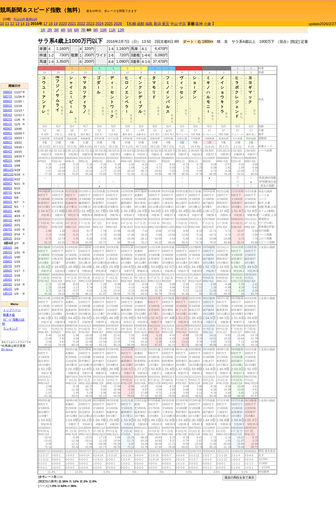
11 (7, 24)
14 (22, 24)
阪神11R (31, 19)
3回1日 (7, 220)
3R (56, 30)
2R (49, 30)
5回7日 (7, 96)
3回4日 (7, 206)
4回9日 (7, 128)
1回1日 (7, 293)
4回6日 (7, 142)
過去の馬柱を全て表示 (239, 477)
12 (12, 24)
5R (70, 30)
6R (76, 30)
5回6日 (7, 101)
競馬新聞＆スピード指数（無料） (41, 10)
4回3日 (7, 156)
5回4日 (7, 110)
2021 (72, 24)
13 (17, 24)
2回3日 (7, 247)
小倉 (207, 24)
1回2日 (7, 289)
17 (46, 24)
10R (103, 30)
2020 (63, 24)
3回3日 (7, 211)
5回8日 (7, 92)
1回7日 (7, 266)
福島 (149, 24)
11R (112, 30)
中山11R (19, 19)
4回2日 (7, 160)
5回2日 (7, 119)
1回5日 (7, 275)
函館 (140, 24)
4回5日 (7, 147)
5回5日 (7, 105)
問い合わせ (7, 349)
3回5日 (7, 202)
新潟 (157, 24)
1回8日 (7, 261)
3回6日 (7, 197)
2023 (90, 24)
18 (51, 24)
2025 (109, 24)
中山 (174, 24)
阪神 (199, 24)
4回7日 (7, 137)
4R (63, 30)
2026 (118, 24)
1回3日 (7, 284)
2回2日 (7, 252)
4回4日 (7, 151)
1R (43, 30)
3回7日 (7, 192)
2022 (81, 24)
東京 (165, 24)
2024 (99, 24)
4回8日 (7, 133)
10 (2, 24)
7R (83, 30)
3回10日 (8, 179)
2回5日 (7, 238)
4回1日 (7, 165)
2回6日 (7, 234)
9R (95, 30)
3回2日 (7, 215)
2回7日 (7, 229)
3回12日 (8, 170)
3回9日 (7, 183)
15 (27, 24)
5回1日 (7, 124)
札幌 (132, 24)
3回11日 (8, 174)
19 (56, 24)
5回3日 (7, 115)
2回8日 (7, 225)
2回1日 (7, 257)
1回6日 (7, 270)
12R (120, 30)
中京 (182, 24)
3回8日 (7, 188)
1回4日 (7, 280)
